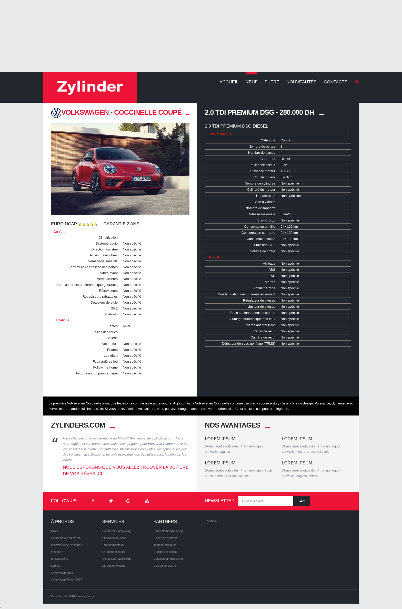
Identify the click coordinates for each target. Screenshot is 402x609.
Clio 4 (54, 531)
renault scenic (59, 558)
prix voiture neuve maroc (66, 544)
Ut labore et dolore (114, 551)
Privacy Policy (85, 596)
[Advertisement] (201, 36)
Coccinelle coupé (148, 112)
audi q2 (55, 565)
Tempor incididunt (113, 544)
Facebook (211, 521)
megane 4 (57, 551)
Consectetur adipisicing (117, 531)
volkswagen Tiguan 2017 (66, 579)
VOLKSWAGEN (80, 112)
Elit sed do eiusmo (113, 565)
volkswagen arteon (63, 572)
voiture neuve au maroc (66, 537)
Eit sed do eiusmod (114, 537)
